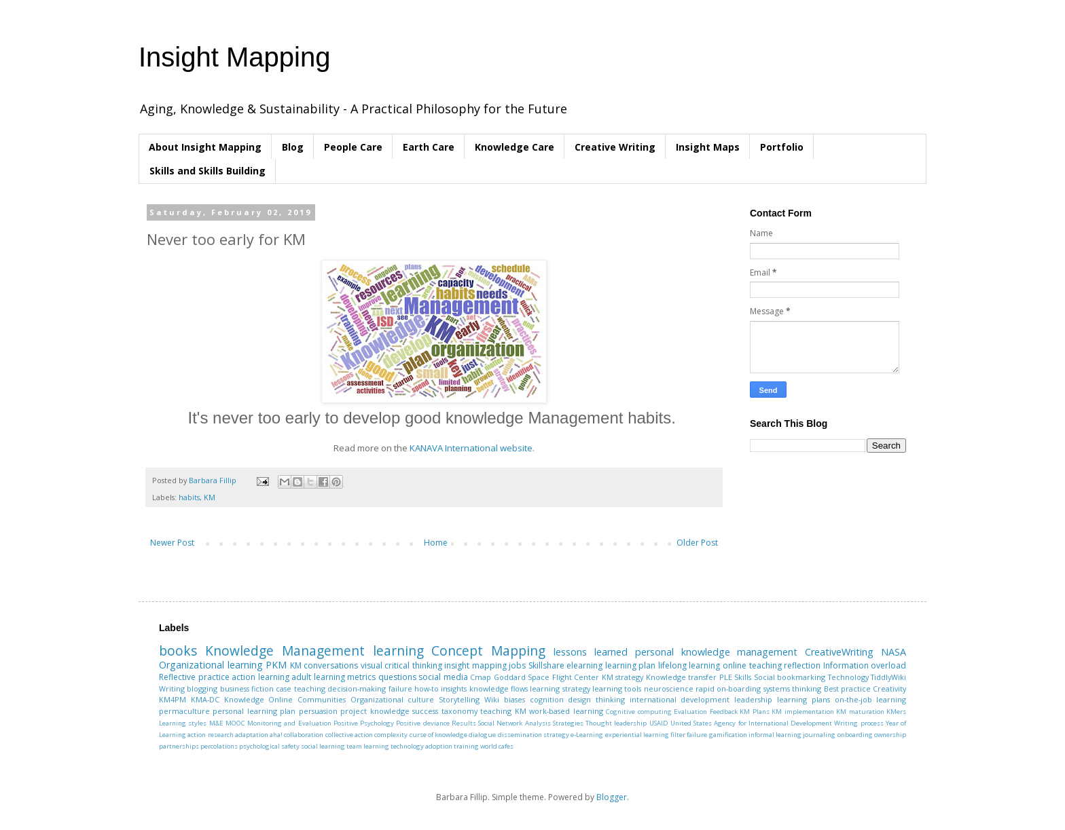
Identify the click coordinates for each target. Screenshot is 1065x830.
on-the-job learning (871, 699)
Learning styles (182, 723)
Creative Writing (615, 146)
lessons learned (591, 651)
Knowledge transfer (681, 677)
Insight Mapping (234, 57)
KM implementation (802, 711)
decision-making (356, 688)
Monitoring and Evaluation (289, 723)
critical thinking (413, 665)
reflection (802, 665)
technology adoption (421, 746)
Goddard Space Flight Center (547, 677)
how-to (426, 688)
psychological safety (269, 746)
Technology (848, 677)
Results (464, 723)
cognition (547, 699)
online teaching (752, 665)
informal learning (774, 734)
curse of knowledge (439, 734)
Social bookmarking (790, 677)
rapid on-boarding (728, 688)
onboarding (855, 734)
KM (209, 497)
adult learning (318, 677)
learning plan (630, 665)
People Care (353, 146)
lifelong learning (689, 665)
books (178, 650)
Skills (742, 677)
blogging (202, 688)
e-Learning (587, 734)
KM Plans (754, 711)
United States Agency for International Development (751, 723)
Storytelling (459, 699)
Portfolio (782, 146)
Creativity (889, 688)
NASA (893, 651)
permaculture (184, 711)
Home (436, 542)
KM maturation (860, 711)
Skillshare (546, 665)
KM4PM (172, 699)
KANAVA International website (471, 448)
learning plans (803, 699)
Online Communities (307, 699)
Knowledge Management (285, 650)
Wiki (491, 699)
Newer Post (172, 542)
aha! (276, 734)
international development (680, 699)
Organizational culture (392, 699)
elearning (584, 665)
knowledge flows (498, 688)
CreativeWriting (839, 651)
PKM (276, 664)
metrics (361, 677)
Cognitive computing (638, 711)
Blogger (611, 797)
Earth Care (428, 146)
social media (443, 677)
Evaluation (690, 711)
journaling (819, 734)
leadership (753, 699)
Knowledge (244, 699)
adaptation (251, 734)
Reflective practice (194, 677)
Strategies (568, 723)
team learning (367, 746)
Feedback (724, 711)
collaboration (303, 734)
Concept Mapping (488, 650)
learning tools (616, 688)
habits (189, 497)
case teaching (300, 688)
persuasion (318, 711)
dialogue (482, 734)
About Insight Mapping (205, 146)
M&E (216, 723)
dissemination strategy (533, 734)
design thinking (596, 699)
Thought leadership (616, 723)
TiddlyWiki (888, 677)
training (466, 746)
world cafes (496, 746)
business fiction (247, 688)
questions (397, 677)
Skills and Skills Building (207, 170)
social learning (323, 746)
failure (400, 688)
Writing (172, 688)
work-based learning (565, 711)
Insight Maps (708, 146)
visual (371, 665)
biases (514, 699)
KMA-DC (205, 699)
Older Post (697, 542)
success (425, 711)
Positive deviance (422, 723)
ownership (890, 734)
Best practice (847, 688)
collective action (349, 734)
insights (454, 688)
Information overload (865, 665)
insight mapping (475, 665)
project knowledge (374, 711)
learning (398, 650)
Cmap (480, 677)
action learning (260, 677)
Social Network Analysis (514, 723)
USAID (658, 723)
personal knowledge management (716, 651)
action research (210, 734)
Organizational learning (211, 664)
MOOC (235, 723)
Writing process (858, 723)
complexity (391, 734)
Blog (293, 146)
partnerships (179, 746)
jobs (517, 665)
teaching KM (503, 711)
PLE (725, 677)
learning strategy (560, 688)
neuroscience (668, 688)
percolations (219, 746)
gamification (728, 734)
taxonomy (459, 711)
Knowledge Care (514, 146)
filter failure (688, 734)
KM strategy (623, 677)
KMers (896, 711)
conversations (331, 665)
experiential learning (637, 734)
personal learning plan (254, 711)
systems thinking (792, 688)
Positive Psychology (363, 723)
